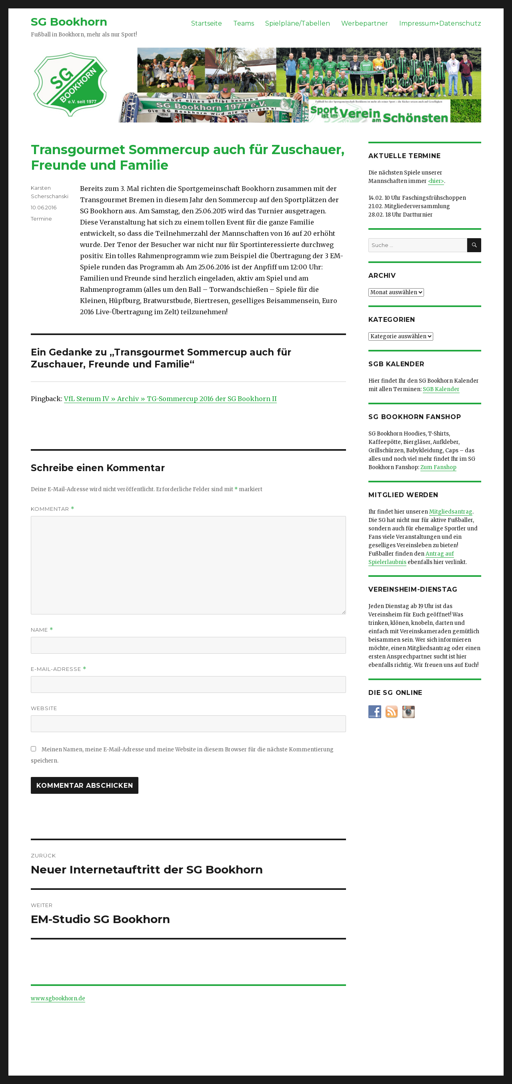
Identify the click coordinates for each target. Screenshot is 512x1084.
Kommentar (52, 509)
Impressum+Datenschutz (440, 23)
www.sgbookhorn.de (58, 998)
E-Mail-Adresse (58, 669)
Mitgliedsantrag (450, 511)
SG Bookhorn (69, 21)
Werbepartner (364, 23)
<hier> (436, 181)
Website (44, 708)
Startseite (206, 23)
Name (42, 629)
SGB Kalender (441, 389)
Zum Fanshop (438, 467)
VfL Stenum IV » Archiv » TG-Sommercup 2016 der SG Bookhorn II (170, 399)
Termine (41, 218)
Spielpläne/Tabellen (297, 23)
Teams (243, 23)
